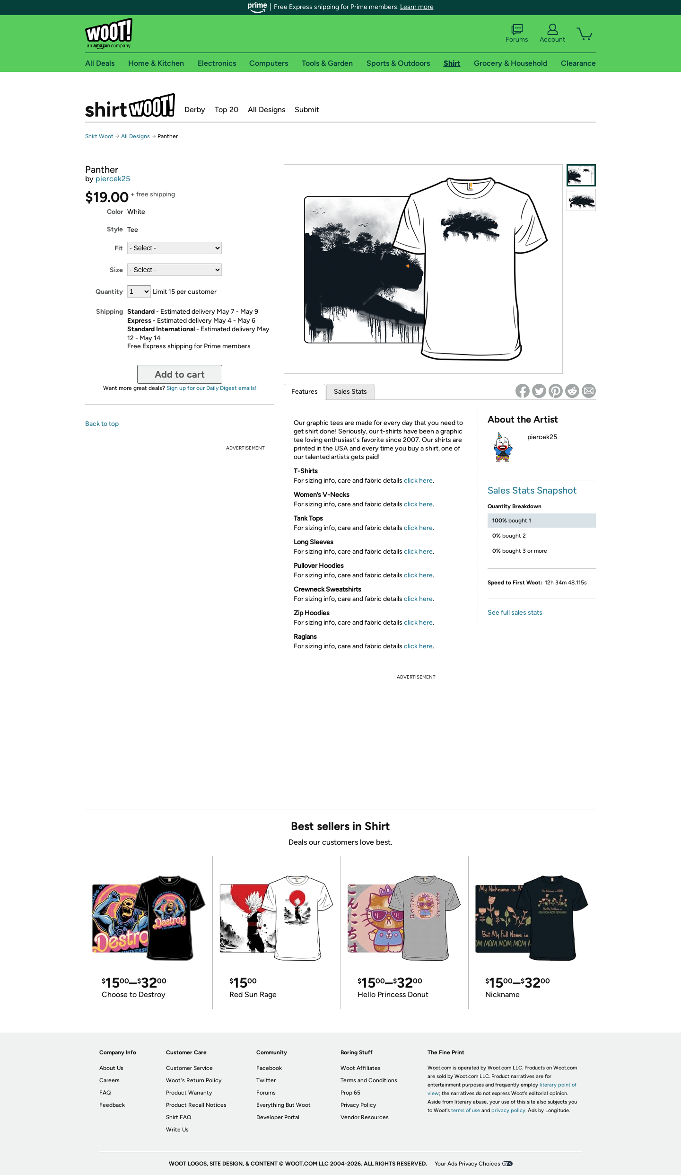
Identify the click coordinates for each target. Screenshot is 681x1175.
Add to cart (180, 374)
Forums (517, 34)
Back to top (102, 424)
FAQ (105, 1092)
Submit (307, 109)
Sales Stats (350, 392)
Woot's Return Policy (193, 1080)
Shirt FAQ (178, 1117)
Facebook (269, 1068)
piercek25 (113, 178)
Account (552, 34)
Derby (194, 109)
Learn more (417, 7)
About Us (111, 1068)
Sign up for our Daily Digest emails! (211, 388)
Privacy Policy (358, 1105)
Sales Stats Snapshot (532, 490)
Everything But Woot (283, 1105)
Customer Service (189, 1068)
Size (116, 270)
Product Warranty (189, 1092)
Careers (109, 1080)
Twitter (266, 1080)
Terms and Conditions (368, 1080)
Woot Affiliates (360, 1068)
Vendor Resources (364, 1117)
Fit (118, 248)
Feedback (112, 1105)
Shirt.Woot (130, 105)
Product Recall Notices (196, 1105)
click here (418, 481)
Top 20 (226, 109)
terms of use (465, 1110)
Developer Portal (277, 1117)
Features (304, 392)
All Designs (266, 109)
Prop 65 (350, 1092)
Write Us (177, 1129)
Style (115, 229)
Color (115, 212)
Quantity (109, 292)
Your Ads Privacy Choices (467, 1163)
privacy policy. (508, 1110)
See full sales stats (515, 613)
